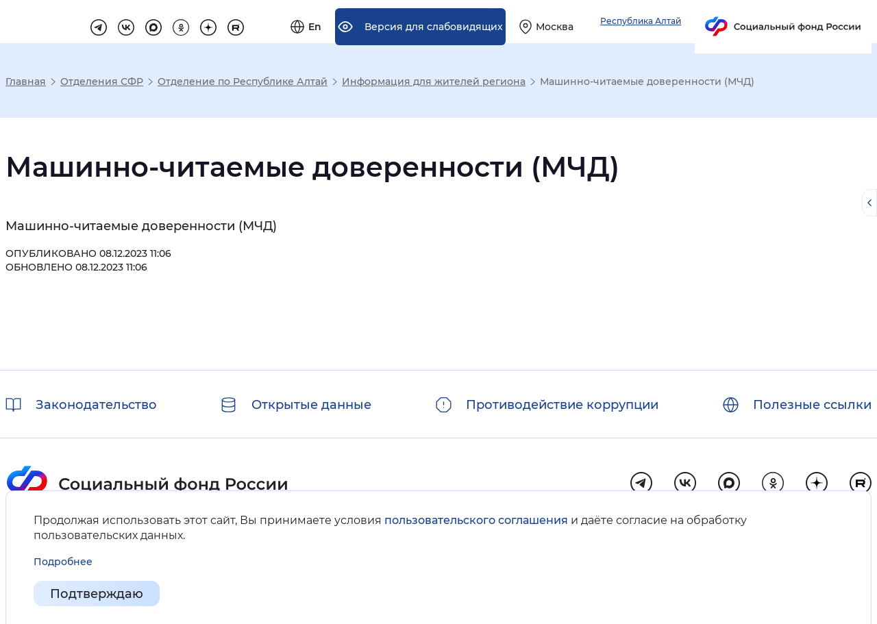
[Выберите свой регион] (700, 22)
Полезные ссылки (812, 405)
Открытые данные (311, 405)
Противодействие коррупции (562, 405)
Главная (25, 81)
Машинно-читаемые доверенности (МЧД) (141, 226)
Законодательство (96, 405)
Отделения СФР (101, 81)
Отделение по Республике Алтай (243, 81)
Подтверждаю (96, 593)
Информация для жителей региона (434, 81)
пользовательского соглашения (476, 520)
